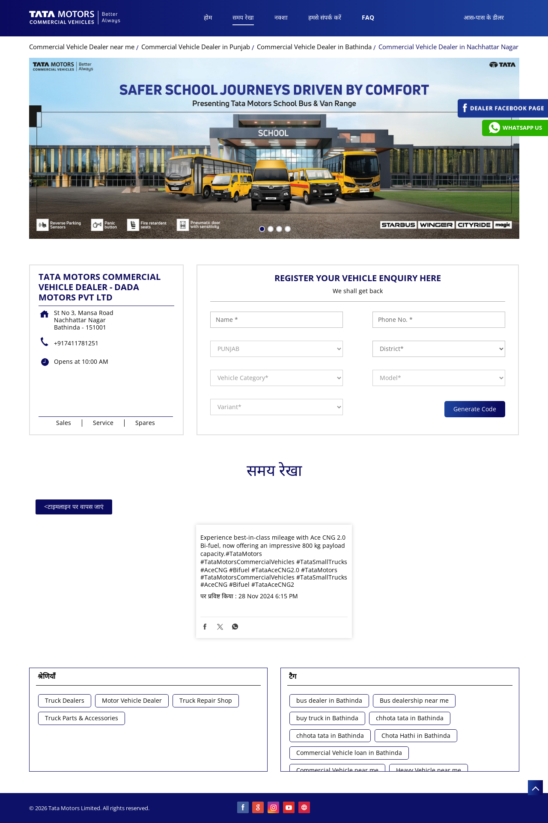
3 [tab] (278, 228)
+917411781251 (76, 343)
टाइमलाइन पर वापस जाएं (74, 506)
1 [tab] (261, 228)
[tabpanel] (274, 148)
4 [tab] (287, 228)
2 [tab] (270, 228)
